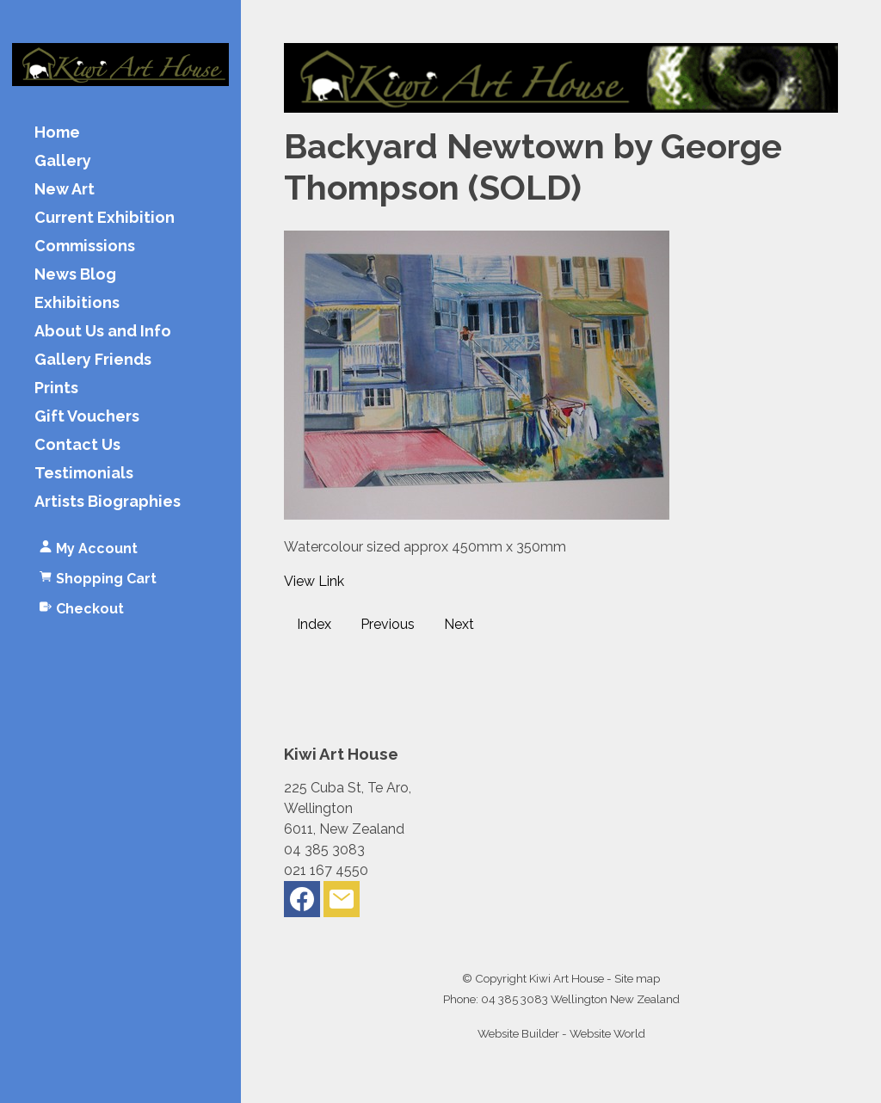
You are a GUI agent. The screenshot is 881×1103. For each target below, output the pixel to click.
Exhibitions (77, 303)
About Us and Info (102, 332)
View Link (314, 581)
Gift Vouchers (86, 417)
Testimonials (83, 473)
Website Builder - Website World (561, 1033)
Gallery (62, 161)
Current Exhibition (104, 218)
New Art (64, 190)
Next (459, 624)
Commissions (84, 246)
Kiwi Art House (566, 978)
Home (57, 133)
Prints (56, 388)
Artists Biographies (107, 502)
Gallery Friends (92, 360)
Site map (637, 978)
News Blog (75, 275)
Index (314, 624)
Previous (387, 624)
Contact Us (77, 445)
